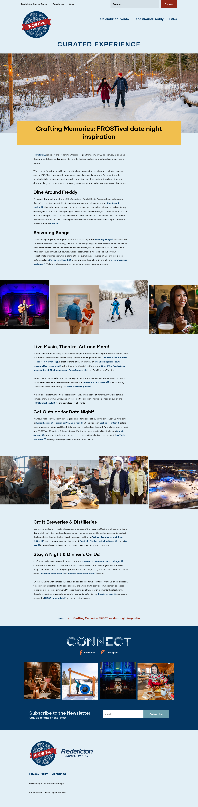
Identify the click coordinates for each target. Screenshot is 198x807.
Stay (71, 4)
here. (52, 223)
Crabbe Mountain (108, 423)
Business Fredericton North (81, 573)
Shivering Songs (103, 239)
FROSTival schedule (43, 403)
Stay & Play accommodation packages (101, 561)
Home (60, 618)
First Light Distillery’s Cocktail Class (97, 541)
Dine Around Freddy (149, 19)
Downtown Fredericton (51, 573)
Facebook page (106, 594)
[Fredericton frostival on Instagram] (109, 652)
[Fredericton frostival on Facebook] (87, 652)
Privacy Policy (38, 774)
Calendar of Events (114, 19)
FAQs (173, 19)
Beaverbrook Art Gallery (95, 382)
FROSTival (38, 154)
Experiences (58, 4)
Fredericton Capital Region (34, 4)
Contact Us (59, 774)
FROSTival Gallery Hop (78, 386)
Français (169, 4)
